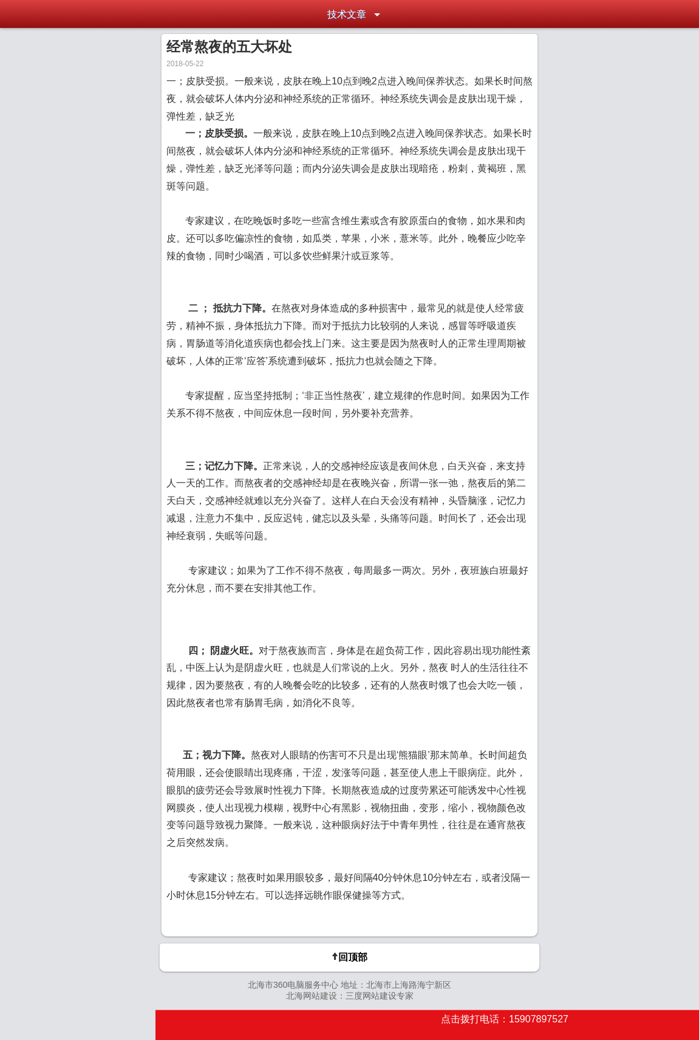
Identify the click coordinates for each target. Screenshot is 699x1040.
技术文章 (346, 14)
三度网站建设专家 (380, 996)
